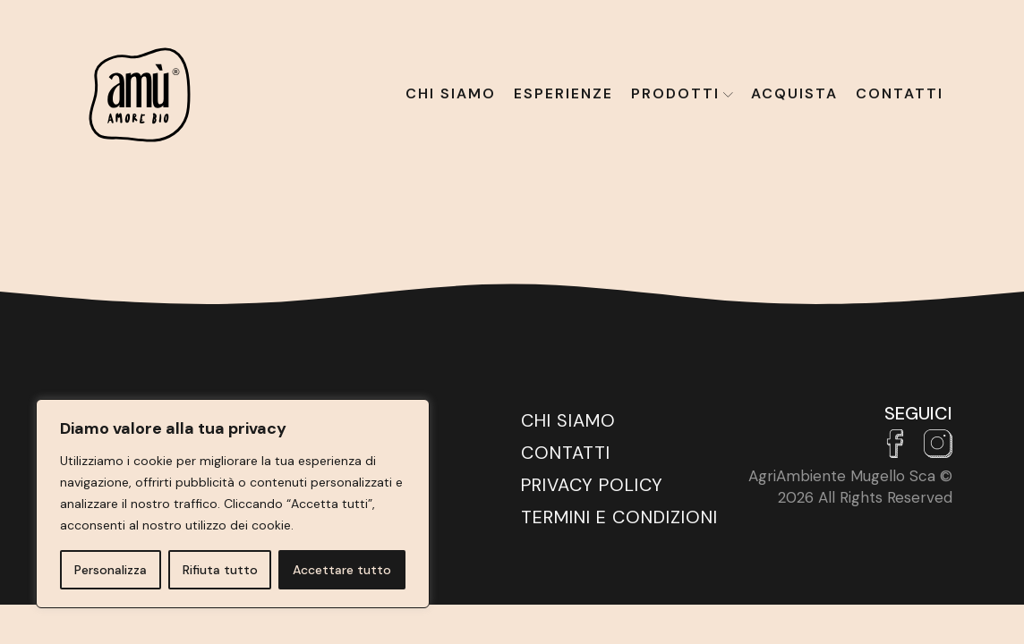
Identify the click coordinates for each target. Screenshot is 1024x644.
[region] (233, 503)
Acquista (794, 93)
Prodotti (682, 93)
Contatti (899, 93)
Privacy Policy (592, 484)
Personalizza (110, 570)
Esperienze (563, 93)
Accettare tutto (342, 570)
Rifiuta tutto (220, 570)
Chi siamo (450, 93)
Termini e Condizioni (619, 517)
